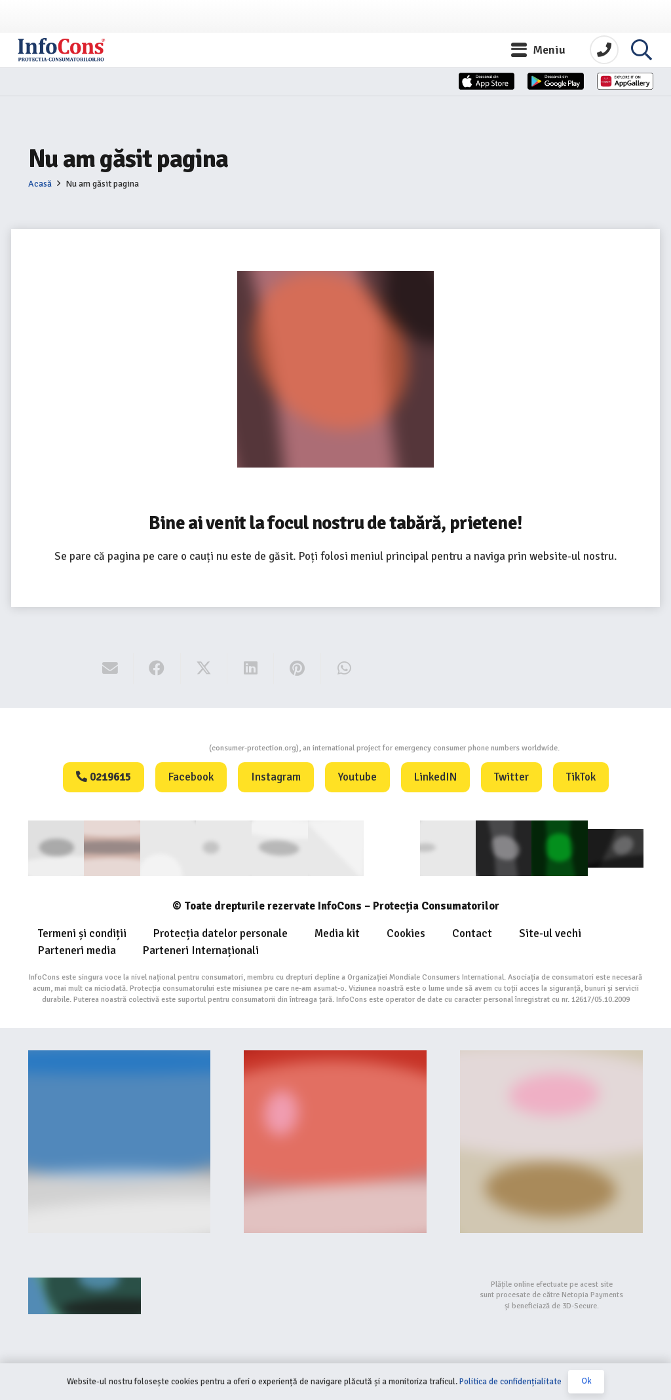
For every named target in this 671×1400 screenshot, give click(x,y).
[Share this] (157, 668)
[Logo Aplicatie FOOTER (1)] (503, 846)
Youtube (357, 777)
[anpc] (224, 846)
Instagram (276, 777)
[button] (539, 55)
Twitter (511, 777)
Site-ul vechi (550, 931)
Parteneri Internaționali (201, 948)
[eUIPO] (335, 846)
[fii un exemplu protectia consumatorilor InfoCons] (551, 1139)
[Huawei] (601, 100)
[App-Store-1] (483, 100)
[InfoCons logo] (91, 56)
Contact (472, 931)
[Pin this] (297, 668)
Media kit (337, 931)
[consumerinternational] (112, 846)
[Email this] (110, 668)
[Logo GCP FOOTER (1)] (559, 846)
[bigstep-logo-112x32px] (335, 1293)
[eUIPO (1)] (447, 846)
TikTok (581, 777)
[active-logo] (615, 846)
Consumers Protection (159, 748)
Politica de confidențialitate (510, 1381)
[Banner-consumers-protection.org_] (119, 1139)
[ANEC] (167, 846)
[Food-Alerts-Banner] (335, 1139)
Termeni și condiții (82, 931)
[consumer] (56, 846)
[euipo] (279, 846)
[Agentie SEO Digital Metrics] (119, 1293)
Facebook (191, 777)
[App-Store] (366, 100)
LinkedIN (435, 777)
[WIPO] (391, 847)
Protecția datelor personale (220, 931)
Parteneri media (77, 948)
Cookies (406, 931)
